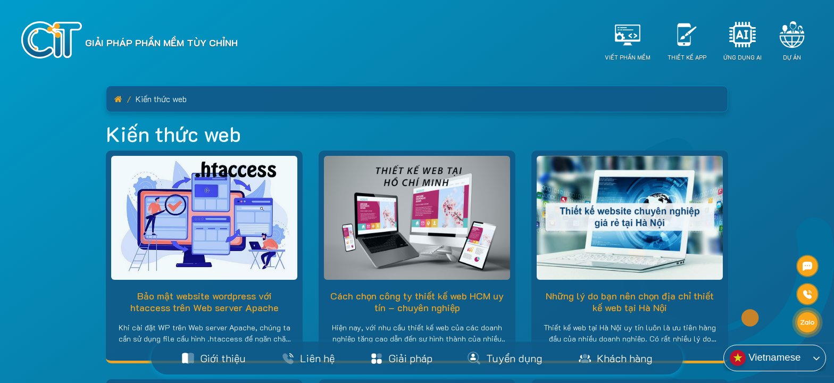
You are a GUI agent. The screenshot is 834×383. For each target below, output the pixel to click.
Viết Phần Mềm (627, 57)
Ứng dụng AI (742, 57)
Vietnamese (765, 358)
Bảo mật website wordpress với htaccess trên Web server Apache (204, 301)
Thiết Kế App (687, 57)
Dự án (792, 57)
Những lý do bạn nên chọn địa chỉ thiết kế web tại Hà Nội (630, 301)
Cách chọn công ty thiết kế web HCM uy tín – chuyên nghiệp (417, 301)
